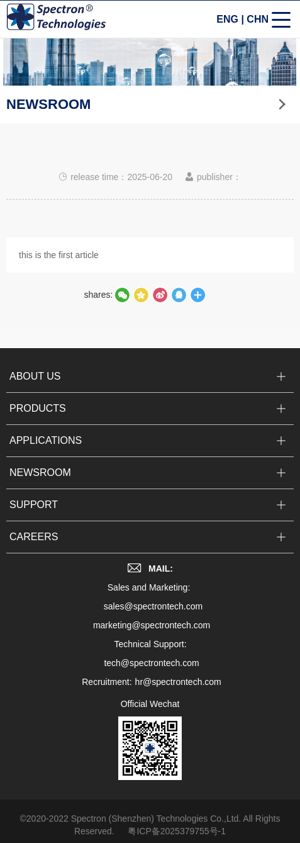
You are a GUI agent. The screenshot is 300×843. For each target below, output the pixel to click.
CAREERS (33, 544)
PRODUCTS (37, 415)
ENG (227, 19)
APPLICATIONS (45, 448)
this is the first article (59, 256)
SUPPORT (33, 512)
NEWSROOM (40, 480)
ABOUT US (35, 383)
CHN (258, 19)
